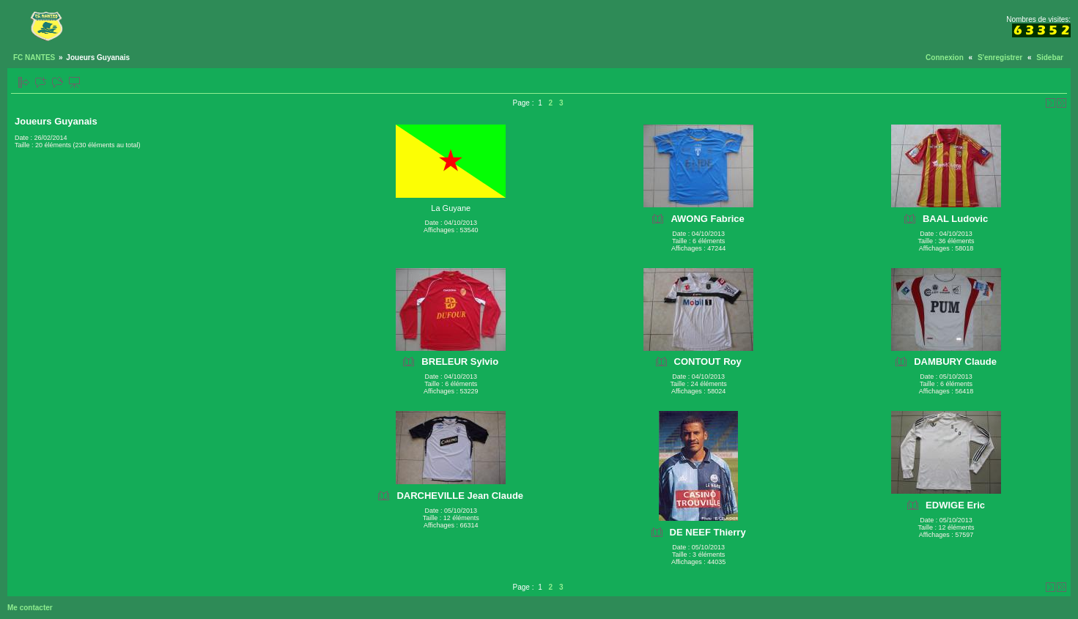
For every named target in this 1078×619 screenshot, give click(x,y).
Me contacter (30, 608)
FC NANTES (34, 57)
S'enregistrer (1000, 57)
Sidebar (1049, 57)
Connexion (945, 57)
